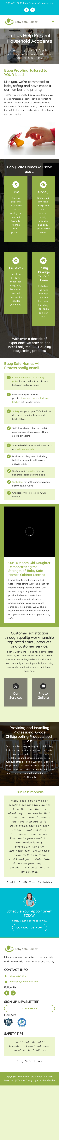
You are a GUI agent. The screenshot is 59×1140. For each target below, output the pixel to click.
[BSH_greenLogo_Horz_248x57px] (21, 945)
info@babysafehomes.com (39, 3)
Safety (16, 411)
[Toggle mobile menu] (53, 22)
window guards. (25, 449)
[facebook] (6, 993)
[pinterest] (13, 993)
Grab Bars (17, 482)
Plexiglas (30, 471)
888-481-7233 (17, 976)
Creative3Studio (46, 1080)
